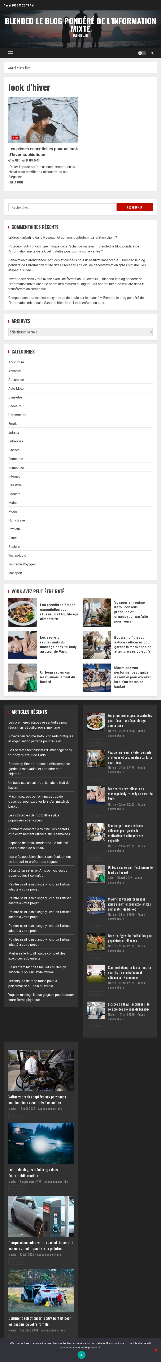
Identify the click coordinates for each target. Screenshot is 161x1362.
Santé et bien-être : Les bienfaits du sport (74, 303)
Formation (15, 459)
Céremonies (17, 415)
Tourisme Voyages (22, 564)
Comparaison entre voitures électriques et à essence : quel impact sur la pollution (40, 1245)
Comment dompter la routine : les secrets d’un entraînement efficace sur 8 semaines (130, 972)
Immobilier (16, 468)
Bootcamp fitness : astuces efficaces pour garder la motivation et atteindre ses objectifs (97, 645)
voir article (17, 1115)
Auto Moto (16, 389)
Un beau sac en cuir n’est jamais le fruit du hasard (22, 678)
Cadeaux (14, 406)
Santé (12, 538)
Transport (15, 573)
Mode (15, 137)
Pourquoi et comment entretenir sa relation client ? (80, 238)
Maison (13, 503)
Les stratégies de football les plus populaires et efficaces (130, 938)
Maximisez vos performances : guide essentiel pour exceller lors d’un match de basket (97, 678)
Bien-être (15, 397)
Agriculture (16, 362)
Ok (81, 1355)
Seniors (14, 547)
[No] (156, 1350)
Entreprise (15, 441)
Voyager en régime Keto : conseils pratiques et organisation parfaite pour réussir (97, 612)
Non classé (16, 520)
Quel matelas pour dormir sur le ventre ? (73, 251)
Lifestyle (15, 485)
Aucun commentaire (50, 1108)
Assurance (16, 380)
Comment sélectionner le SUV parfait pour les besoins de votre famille (39, 1321)
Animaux (14, 371)
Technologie (17, 555)
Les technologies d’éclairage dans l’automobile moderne (33, 1172)
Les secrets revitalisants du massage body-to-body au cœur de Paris (22, 645)
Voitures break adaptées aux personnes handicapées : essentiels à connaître (37, 1100)
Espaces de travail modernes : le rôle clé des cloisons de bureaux (128, 1007)
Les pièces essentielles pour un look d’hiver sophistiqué (43, 120)
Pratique (14, 529)
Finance (14, 450)
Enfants (13, 432)
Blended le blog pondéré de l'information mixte (80, 25)
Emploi (13, 424)
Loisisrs (14, 494)
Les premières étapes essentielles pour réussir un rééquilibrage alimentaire (22, 612)
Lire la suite (15, 182)
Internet (14, 476)
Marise (16, 160)
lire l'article (96, 742)
